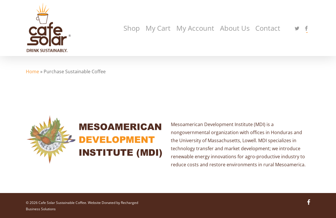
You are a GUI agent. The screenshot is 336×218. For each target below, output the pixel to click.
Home (32, 71)
